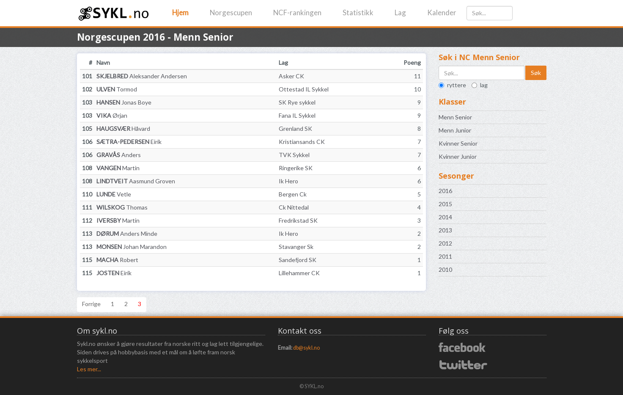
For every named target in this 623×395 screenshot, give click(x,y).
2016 (445, 190)
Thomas (122, 207)
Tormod (116, 89)
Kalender (441, 12)
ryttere (452, 84)
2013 (445, 230)
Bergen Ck (293, 194)
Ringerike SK (296, 167)
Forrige (91, 303)
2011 (445, 256)
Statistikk (358, 12)
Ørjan (111, 115)
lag (480, 84)
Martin (118, 167)
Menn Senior (455, 117)
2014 (445, 217)
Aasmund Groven (135, 181)
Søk (536, 72)
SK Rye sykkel (297, 102)
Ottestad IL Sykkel (304, 89)
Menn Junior (455, 130)
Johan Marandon (131, 246)
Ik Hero (288, 181)
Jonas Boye (123, 102)
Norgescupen (231, 12)
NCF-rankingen (297, 12)
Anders (118, 154)
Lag (400, 12)
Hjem (180, 12)
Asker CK (291, 76)
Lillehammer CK (299, 272)
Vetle (113, 194)
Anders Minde (126, 233)
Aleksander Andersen (141, 76)
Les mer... (89, 369)
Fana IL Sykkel (297, 115)
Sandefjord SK (297, 259)
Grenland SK (295, 128)
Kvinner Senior (458, 143)
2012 (445, 243)
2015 (445, 203)
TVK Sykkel (294, 154)
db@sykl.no (306, 348)
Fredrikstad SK (298, 220)
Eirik (129, 141)
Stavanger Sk (296, 246)
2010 (445, 269)
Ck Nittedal (294, 207)
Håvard (123, 128)
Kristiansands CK (302, 141)
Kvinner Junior (458, 156)
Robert (117, 259)
